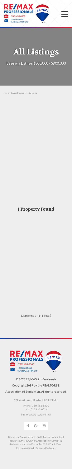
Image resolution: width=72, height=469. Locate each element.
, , (36, 400)
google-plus (36, 426)
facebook (28, 426)
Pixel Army (50, 448)
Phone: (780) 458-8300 (36, 405)
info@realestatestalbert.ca (36, 414)
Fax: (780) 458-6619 (36, 409)
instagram (44, 426)
